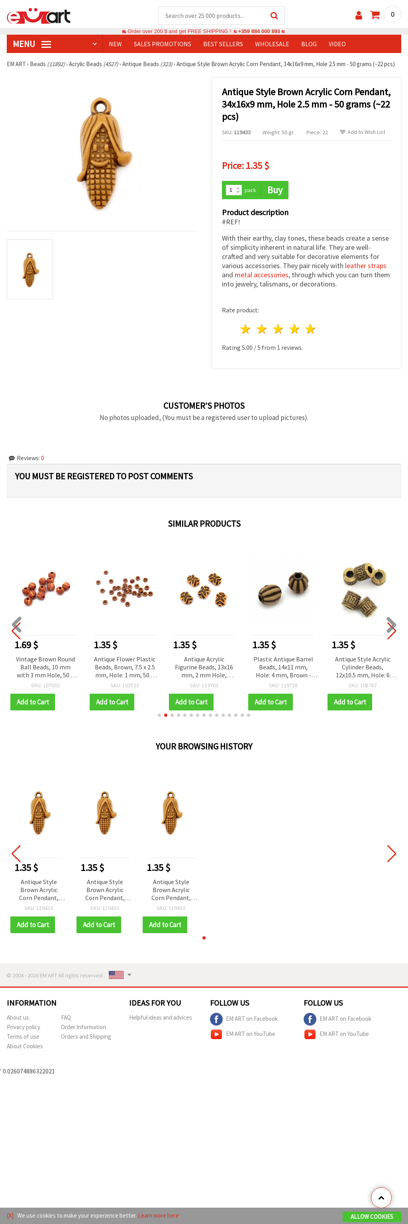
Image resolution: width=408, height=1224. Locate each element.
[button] (159, 715)
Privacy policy (23, 1027)
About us (18, 1018)
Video (337, 44)
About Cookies (25, 1046)
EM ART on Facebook (244, 1019)
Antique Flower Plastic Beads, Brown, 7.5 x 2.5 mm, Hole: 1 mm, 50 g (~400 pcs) (124, 668)
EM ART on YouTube (242, 1034)
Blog (309, 44)
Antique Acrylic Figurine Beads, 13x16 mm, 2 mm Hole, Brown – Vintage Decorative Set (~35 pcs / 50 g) (204, 668)
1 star (246, 329)
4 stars (294, 329)
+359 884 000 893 (259, 32)
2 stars (262, 329)
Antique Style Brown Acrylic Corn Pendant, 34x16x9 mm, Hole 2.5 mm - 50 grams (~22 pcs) (38, 890)
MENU (32, 44)
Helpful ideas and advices (160, 1018)
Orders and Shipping (86, 1037)
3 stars (278, 329)
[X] (10, 1215)
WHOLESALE (272, 44)
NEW (115, 44)
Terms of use (23, 1037)
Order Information (83, 1027)
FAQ (66, 1018)
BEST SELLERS (223, 44)
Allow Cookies (372, 1216)
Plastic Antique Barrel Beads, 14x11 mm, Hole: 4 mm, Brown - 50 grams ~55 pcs (283, 668)
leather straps (365, 266)
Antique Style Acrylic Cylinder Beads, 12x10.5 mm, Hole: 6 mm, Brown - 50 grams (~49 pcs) (363, 668)
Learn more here (158, 1215)
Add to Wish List (362, 132)
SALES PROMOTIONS (162, 44)
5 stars (311, 329)
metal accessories (261, 275)
